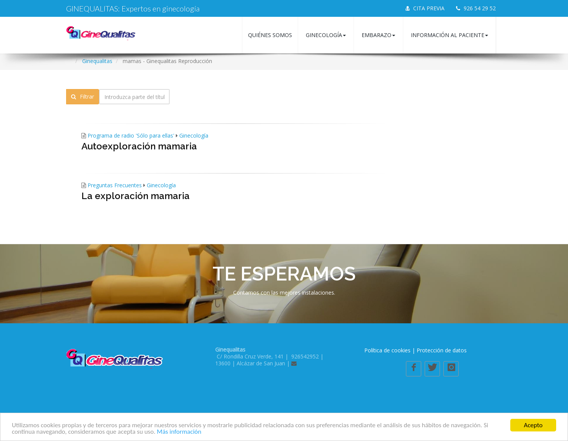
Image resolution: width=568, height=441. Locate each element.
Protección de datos (442, 350)
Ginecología (326, 35)
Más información (179, 432)
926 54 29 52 (476, 8)
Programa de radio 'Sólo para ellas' (131, 135)
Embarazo (378, 35)
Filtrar (82, 96)
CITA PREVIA (425, 8)
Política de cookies (387, 350)
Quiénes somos (270, 35)
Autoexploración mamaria (139, 146)
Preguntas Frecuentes (115, 185)
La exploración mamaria (135, 195)
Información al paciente (449, 35)
